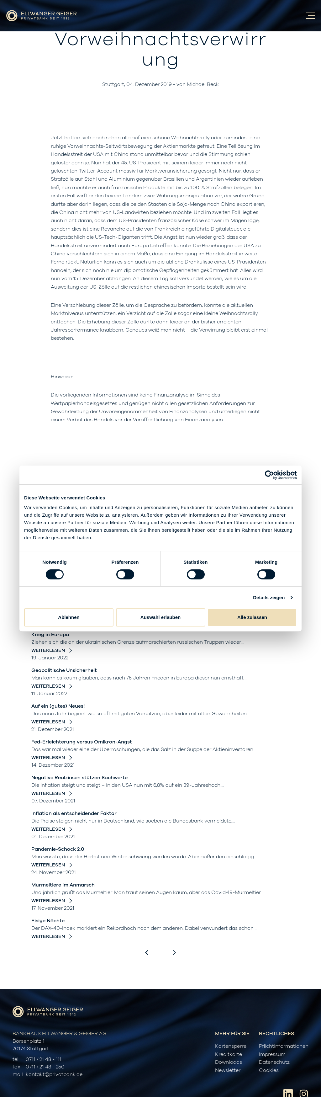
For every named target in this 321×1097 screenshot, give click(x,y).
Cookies (269, 1070)
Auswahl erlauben (160, 617)
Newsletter (227, 1070)
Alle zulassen (252, 617)
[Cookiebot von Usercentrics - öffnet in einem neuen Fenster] (269, 475)
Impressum (272, 1054)
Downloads (228, 1062)
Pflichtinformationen (283, 1046)
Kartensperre (230, 1046)
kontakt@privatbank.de (54, 1074)
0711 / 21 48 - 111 (43, 1059)
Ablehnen (68, 617)
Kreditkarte (228, 1054)
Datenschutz (274, 1062)
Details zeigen (269, 597)
